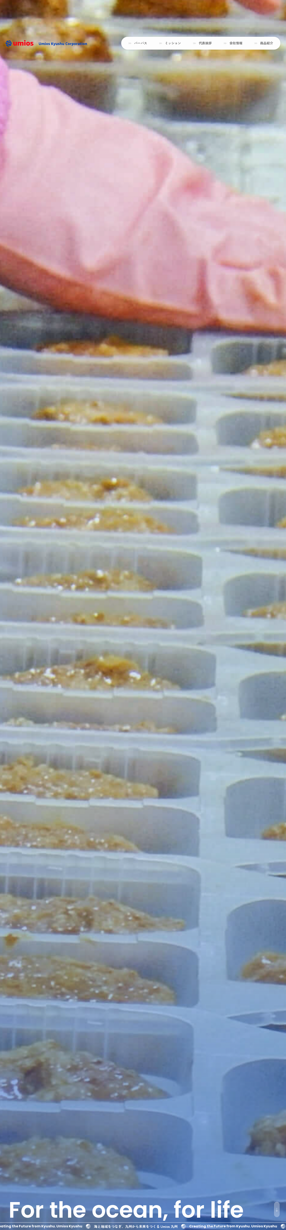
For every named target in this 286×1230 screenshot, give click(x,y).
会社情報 (235, 43)
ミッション (173, 43)
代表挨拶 (205, 43)
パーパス (140, 43)
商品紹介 (266, 43)
